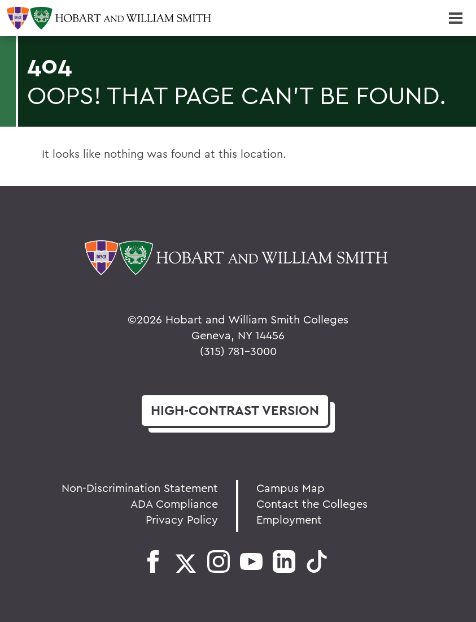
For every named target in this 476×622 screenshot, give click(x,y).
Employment (289, 519)
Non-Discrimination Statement (140, 488)
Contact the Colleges (312, 503)
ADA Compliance (174, 503)
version (235, 410)
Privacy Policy (182, 519)
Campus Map (290, 488)
